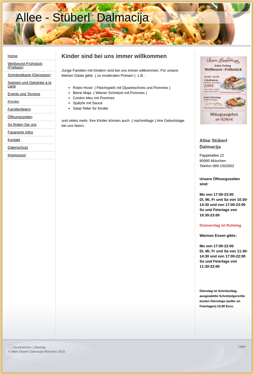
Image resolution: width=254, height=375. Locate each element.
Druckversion (19, 347)
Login (242, 346)
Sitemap (39, 347)
